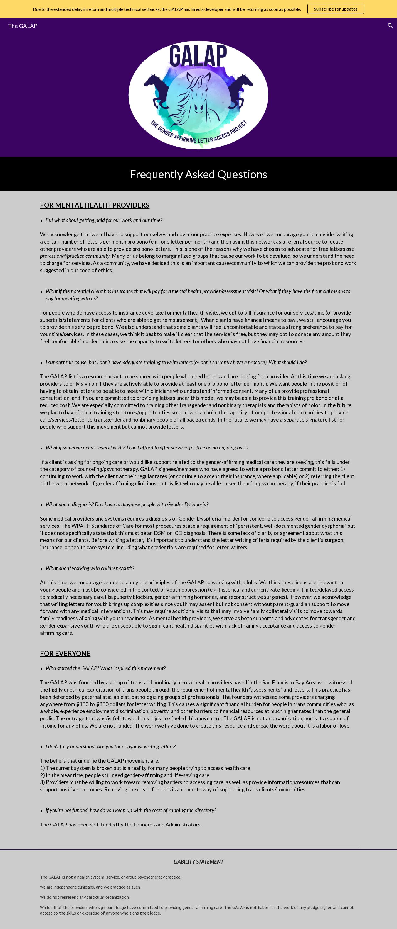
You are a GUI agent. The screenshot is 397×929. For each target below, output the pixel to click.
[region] (198, 9)
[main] (198, 174)
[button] (390, 25)
